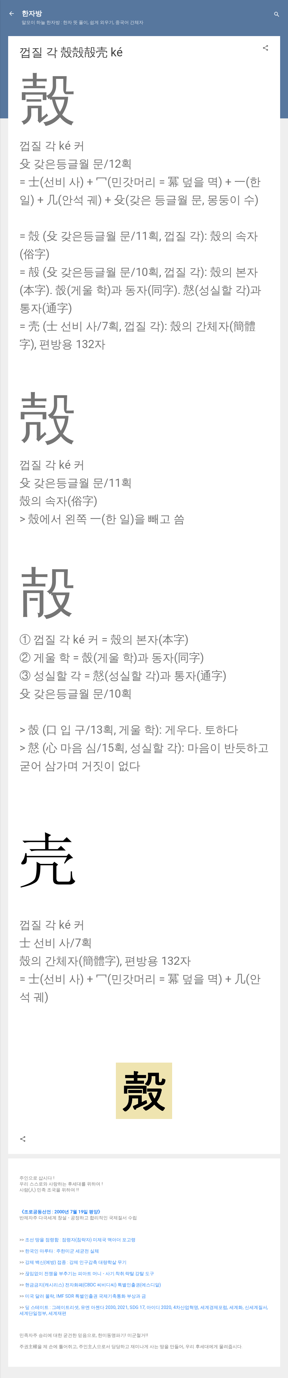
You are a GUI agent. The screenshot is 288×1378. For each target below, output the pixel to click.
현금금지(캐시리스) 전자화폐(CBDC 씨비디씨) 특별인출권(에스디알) (93, 1285)
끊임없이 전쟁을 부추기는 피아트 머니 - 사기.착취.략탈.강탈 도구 (89, 1273)
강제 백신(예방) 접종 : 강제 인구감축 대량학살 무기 (76, 1262)
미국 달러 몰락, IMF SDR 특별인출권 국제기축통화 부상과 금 (85, 1296)
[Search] (276, 15)
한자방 (32, 13)
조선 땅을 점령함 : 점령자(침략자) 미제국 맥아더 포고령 (80, 1239)
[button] (265, 49)
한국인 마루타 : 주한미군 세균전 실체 (62, 1251)
